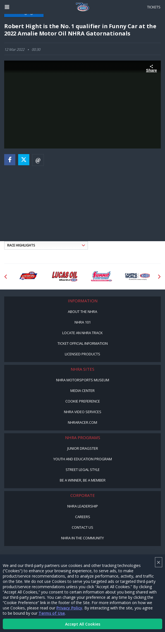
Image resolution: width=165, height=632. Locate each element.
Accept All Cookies (82, 624)
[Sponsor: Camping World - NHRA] (137, 276)
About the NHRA (82, 311)
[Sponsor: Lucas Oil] (64, 276)
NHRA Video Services (82, 411)
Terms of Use (52, 613)
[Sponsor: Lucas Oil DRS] (28, 276)
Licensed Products (82, 353)
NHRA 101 (83, 322)
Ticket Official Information (83, 343)
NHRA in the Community (82, 537)
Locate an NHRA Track (82, 332)
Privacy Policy (69, 608)
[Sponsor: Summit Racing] (101, 276)
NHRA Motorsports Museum (82, 379)
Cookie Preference (82, 401)
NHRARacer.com (82, 422)
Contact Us (82, 527)
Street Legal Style (83, 469)
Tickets (154, 6)
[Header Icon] (7, 7)
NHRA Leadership (82, 506)
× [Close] (159, 562)
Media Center (82, 390)
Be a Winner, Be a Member (83, 480)
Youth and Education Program (82, 458)
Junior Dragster (82, 448)
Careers (82, 516)
